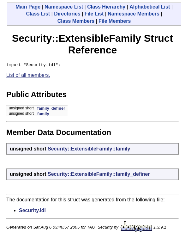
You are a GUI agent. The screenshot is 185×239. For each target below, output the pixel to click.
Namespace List (64, 6)
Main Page (27, 6)
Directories (67, 13)
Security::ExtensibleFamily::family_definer (99, 175)
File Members (114, 21)
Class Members (75, 21)
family (43, 114)
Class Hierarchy (106, 6)
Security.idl (32, 211)
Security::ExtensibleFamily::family (89, 149)
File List (94, 13)
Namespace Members (133, 13)
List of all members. (28, 76)
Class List (38, 13)
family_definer (51, 109)
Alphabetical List (149, 6)
